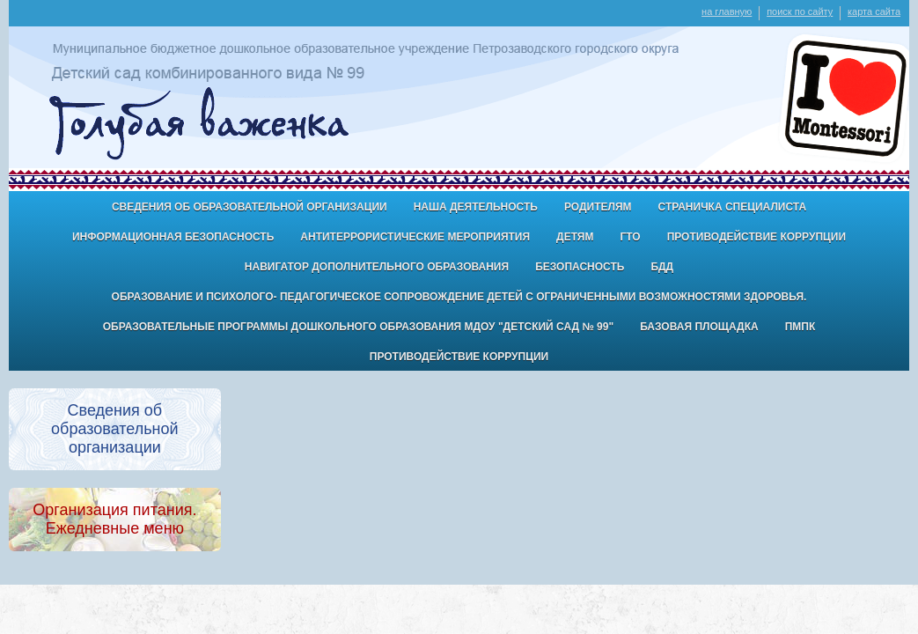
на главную (726, 11)
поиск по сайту (800, 11)
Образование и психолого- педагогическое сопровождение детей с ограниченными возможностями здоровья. (459, 297)
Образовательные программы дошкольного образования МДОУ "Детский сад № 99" (358, 327)
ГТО (630, 237)
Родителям (598, 207)
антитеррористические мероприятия (415, 237)
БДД (661, 267)
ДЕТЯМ (574, 237)
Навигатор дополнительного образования (377, 267)
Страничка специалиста (732, 207)
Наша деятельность (476, 207)
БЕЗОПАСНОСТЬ (579, 267)
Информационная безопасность (173, 237)
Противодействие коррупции (756, 237)
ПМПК (800, 327)
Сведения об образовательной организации (249, 207)
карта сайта (874, 11)
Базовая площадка (699, 327)
